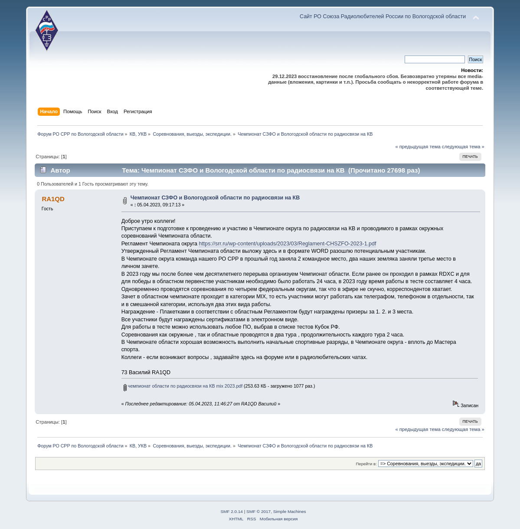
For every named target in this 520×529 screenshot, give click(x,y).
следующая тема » (463, 146)
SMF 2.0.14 (231, 511)
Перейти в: (366, 463)
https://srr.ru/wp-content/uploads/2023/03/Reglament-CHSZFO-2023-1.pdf (287, 244)
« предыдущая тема (417, 146)
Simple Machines (289, 511)
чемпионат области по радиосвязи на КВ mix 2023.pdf (183, 386)
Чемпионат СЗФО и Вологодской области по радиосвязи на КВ (215, 198)
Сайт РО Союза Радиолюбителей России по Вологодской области (383, 16)
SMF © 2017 (258, 511)
